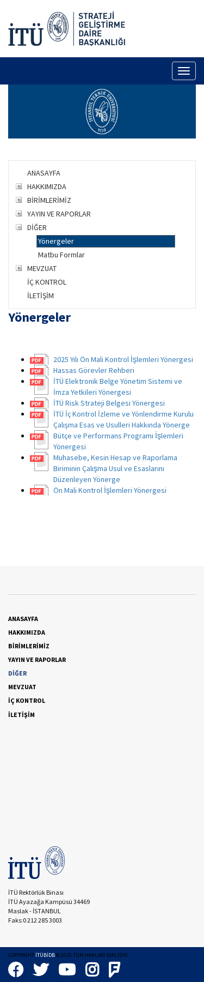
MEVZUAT (42, 268)
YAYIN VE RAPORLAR (59, 214)
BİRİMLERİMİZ (49, 200)
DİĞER (37, 227)
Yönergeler (56, 241)
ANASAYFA (43, 173)
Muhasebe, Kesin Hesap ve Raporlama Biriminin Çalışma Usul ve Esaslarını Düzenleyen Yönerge (115, 468)
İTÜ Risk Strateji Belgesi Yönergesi (109, 403)
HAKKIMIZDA (46, 186)
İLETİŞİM (40, 295)
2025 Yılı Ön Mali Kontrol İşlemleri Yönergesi (123, 359)
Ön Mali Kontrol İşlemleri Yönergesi (109, 490)
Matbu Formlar (61, 255)
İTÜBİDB (45, 955)
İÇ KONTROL (46, 282)
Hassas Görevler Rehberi (93, 370)
